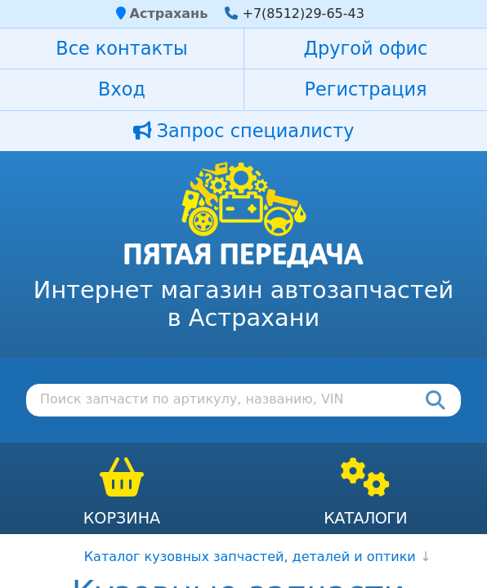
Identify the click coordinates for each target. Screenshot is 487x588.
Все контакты (121, 48)
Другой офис (366, 48)
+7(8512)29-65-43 (303, 13)
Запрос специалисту (244, 130)
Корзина (122, 518)
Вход (121, 89)
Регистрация (365, 89)
